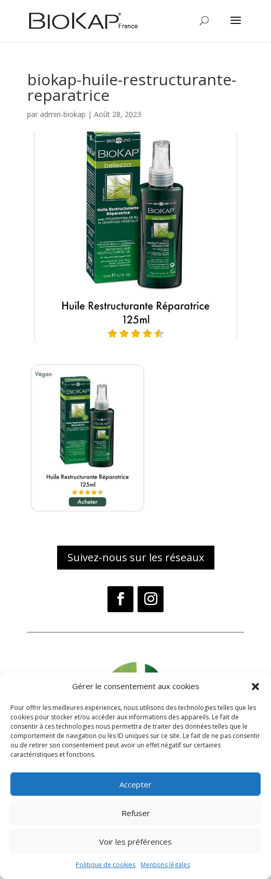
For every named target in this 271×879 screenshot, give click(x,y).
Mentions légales (165, 864)
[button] (255, 686)
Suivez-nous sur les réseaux (135, 557)
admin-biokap (63, 114)
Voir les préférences (135, 841)
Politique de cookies (106, 864)
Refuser (135, 813)
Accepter (135, 784)
